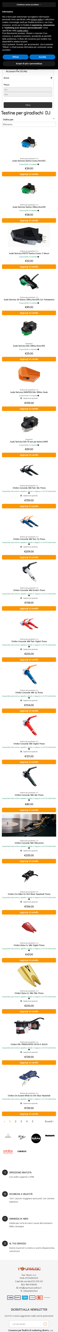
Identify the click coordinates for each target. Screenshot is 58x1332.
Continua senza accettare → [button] (29, 5)
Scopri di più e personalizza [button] (29, 63)
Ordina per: (8, 119)
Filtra (28, 104)
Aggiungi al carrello (29, 174)
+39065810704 (30, 1290)
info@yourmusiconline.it (30, 1287)
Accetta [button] (42, 57)
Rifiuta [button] (16, 57)
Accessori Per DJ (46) (16, 71)
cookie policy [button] (22, 30)
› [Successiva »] (53, 1121)
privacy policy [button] (37, 19)
